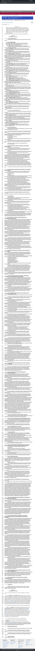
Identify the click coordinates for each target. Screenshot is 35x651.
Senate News (28, 642)
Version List (3, 22)
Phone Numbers (20, 645)
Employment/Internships (6, 642)
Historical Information (6, 641)
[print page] (32, 13)
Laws (6, 13)
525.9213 (8, 601)
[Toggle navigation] (3, 3)
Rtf (32, 22)
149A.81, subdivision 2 (13, 602)
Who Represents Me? (14, 641)
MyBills (27, 643)
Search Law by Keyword (26, 13)
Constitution (15, 13)
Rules (8, 13)
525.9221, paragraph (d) (13, 622)
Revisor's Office (20, 13)
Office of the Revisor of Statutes (12, 11)
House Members (13, 642)
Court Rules (11, 13)
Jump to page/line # (4, 24)
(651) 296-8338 (20, 643)
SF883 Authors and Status (9, 22)
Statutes (3, 13)
